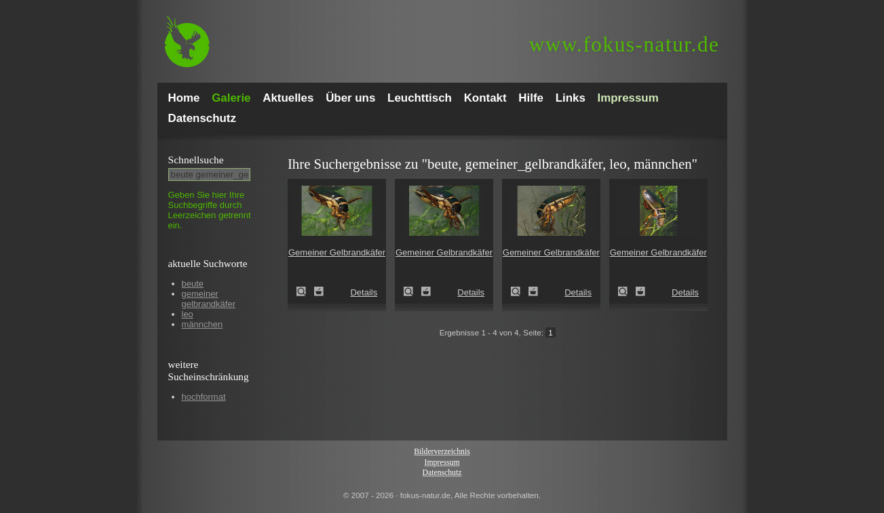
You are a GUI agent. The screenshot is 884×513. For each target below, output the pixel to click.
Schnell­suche (196, 159)
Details (363, 292)
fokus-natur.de (624, 44)
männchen (202, 324)
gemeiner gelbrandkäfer (209, 299)
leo (187, 314)
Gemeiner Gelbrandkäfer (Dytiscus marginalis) (305, 291)
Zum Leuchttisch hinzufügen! (319, 291)
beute (193, 284)
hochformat (204, 397)
